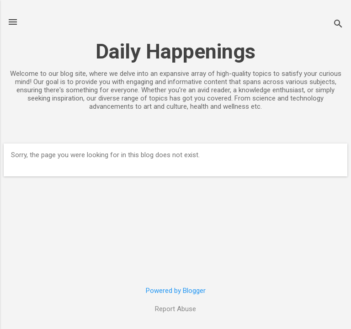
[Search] (338, 25)
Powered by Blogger (176, 291)
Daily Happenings (175, 51)
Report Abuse (175, 309)
